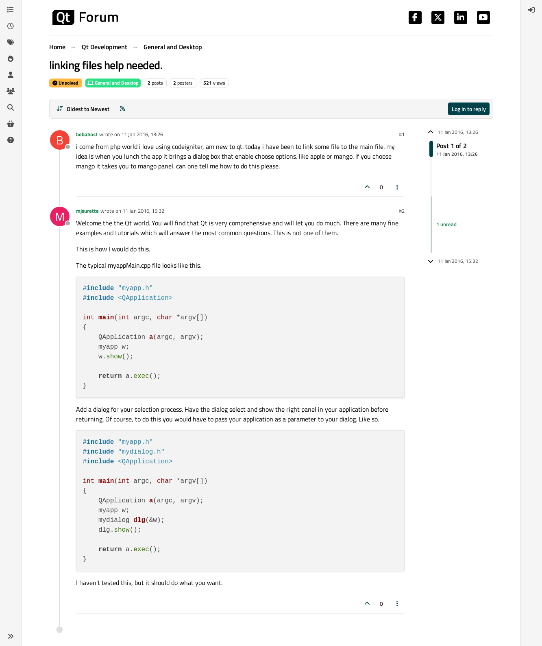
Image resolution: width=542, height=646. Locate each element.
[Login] (531, 9)
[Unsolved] (10, 139)
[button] (10, 636)
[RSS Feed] (122, 109)
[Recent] (10, 26)
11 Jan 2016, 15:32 (143, 211)
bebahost (87, 134)
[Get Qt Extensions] (10, 123)
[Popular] (10, 58)
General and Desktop (113, 83)
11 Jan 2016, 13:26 (142, 134)
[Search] (10, 107)
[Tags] (10, 42)
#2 (402, 211)
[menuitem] (531, 9)
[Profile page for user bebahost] (60, 140)
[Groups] (10, 91)
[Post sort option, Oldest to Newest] (83, 109)
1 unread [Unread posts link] (446, 224)
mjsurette (87, 211)
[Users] (10, 74)
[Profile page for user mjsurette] (60, 216)
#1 (402, 134)
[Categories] (10, 9)
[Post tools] (397, 187)
